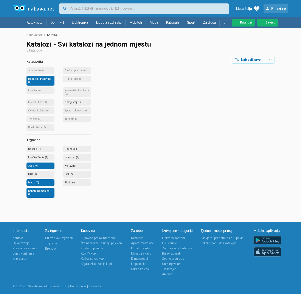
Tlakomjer (169, 269)
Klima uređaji (140, 258)
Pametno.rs (59, 286)
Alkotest (168, 274)
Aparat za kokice (142, 243)
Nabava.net (34, 35)
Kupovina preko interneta (98, 238)
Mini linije (137, 238)
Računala (172, 22)
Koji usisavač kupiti (93, 258)
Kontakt (18, 238)
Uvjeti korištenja (23, 253)
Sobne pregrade (173, 258)
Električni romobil (173, 238)
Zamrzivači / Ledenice (177, 248)
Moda (154, 22)
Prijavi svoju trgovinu (59, 238)
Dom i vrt (57, 22)
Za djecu (209, 22)
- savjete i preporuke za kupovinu (223, 238)
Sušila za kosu (140, 269)
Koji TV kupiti (89, 253)
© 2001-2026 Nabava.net (30, 286)
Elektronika (80, 22)
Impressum (20, 258)
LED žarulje (169, 243)
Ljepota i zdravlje (109, 22)
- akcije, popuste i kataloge (218, 243)
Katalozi (246, 22)
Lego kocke (138, 264)
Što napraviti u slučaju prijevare (102, 243)
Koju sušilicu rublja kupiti (97, 264)
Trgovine (51, 243)
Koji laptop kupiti (92, 248)
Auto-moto (35, 22)
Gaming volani (171, 264)
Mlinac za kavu (141, 253)
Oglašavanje (21, 243)
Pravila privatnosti (25, 248)
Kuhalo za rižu (140, 248)
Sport (191, 22)
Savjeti (270, 22)
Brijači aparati (171, 253)
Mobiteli (135, 22)
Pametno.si (78, 286)
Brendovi (51, 248)
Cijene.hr (95, 286)
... (224, 22)
